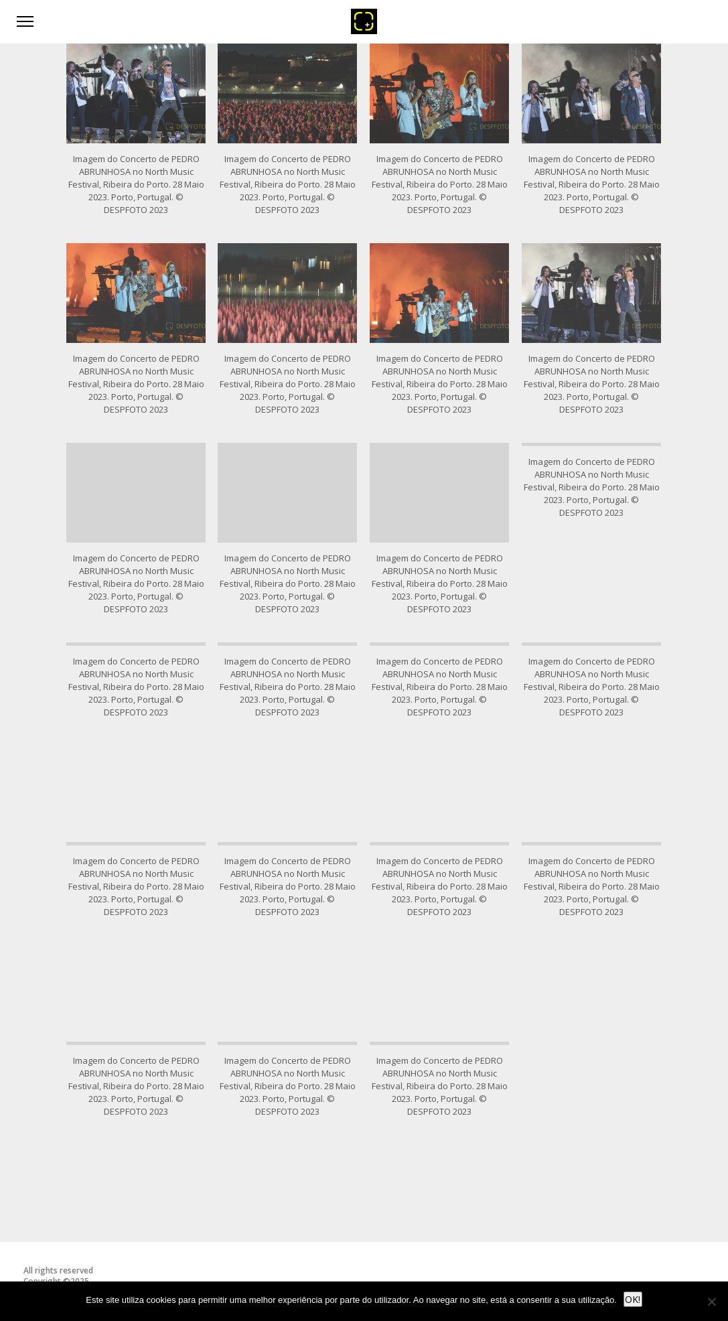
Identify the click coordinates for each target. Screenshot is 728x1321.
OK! (633, 1299)
